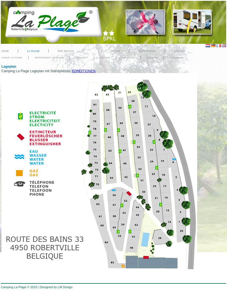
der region (66, 51)
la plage (33, 51)
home (5, 51)
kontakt (180, 51)
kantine (105, 57)
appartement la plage (49, 57)
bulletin (152, 57)
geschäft (82, 57)
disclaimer (177, 57)
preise (115, 51)
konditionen (147, 51)
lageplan (128, 57)
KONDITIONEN (83, 71)
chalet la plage (11, 57)
